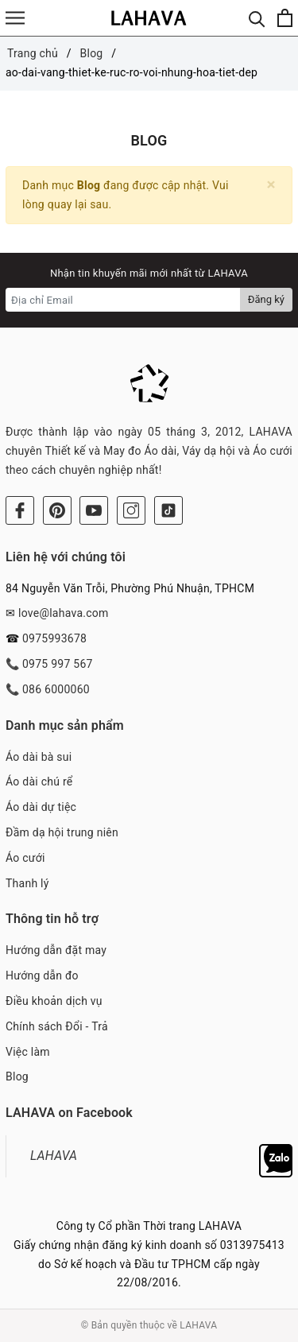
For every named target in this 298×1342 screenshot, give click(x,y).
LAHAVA (53, 1155)
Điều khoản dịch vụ (54, 1001)
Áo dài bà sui (39, 757)
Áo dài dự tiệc (41, 807)
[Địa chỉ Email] (123, 300)
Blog (17, 1076)
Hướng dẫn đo (42, 975)
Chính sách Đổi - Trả (57, 1026)
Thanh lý (27, 883)
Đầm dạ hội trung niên (62, 832)
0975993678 (54, 638)
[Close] (271, 185)
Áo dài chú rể (39, 781)
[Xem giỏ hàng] (284, 18)
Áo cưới (25, 857)
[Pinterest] (57, 510)
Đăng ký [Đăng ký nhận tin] (266, 299)
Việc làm (28, 1051)
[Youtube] (93, 510)
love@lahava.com (63, 613)
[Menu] (15, 18)
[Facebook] (20, 510)
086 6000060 (56, 689)
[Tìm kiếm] (257, 18)
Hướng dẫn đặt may (56, 950)
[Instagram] (131, 510)
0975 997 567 (57, 663)
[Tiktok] (168, 510)
